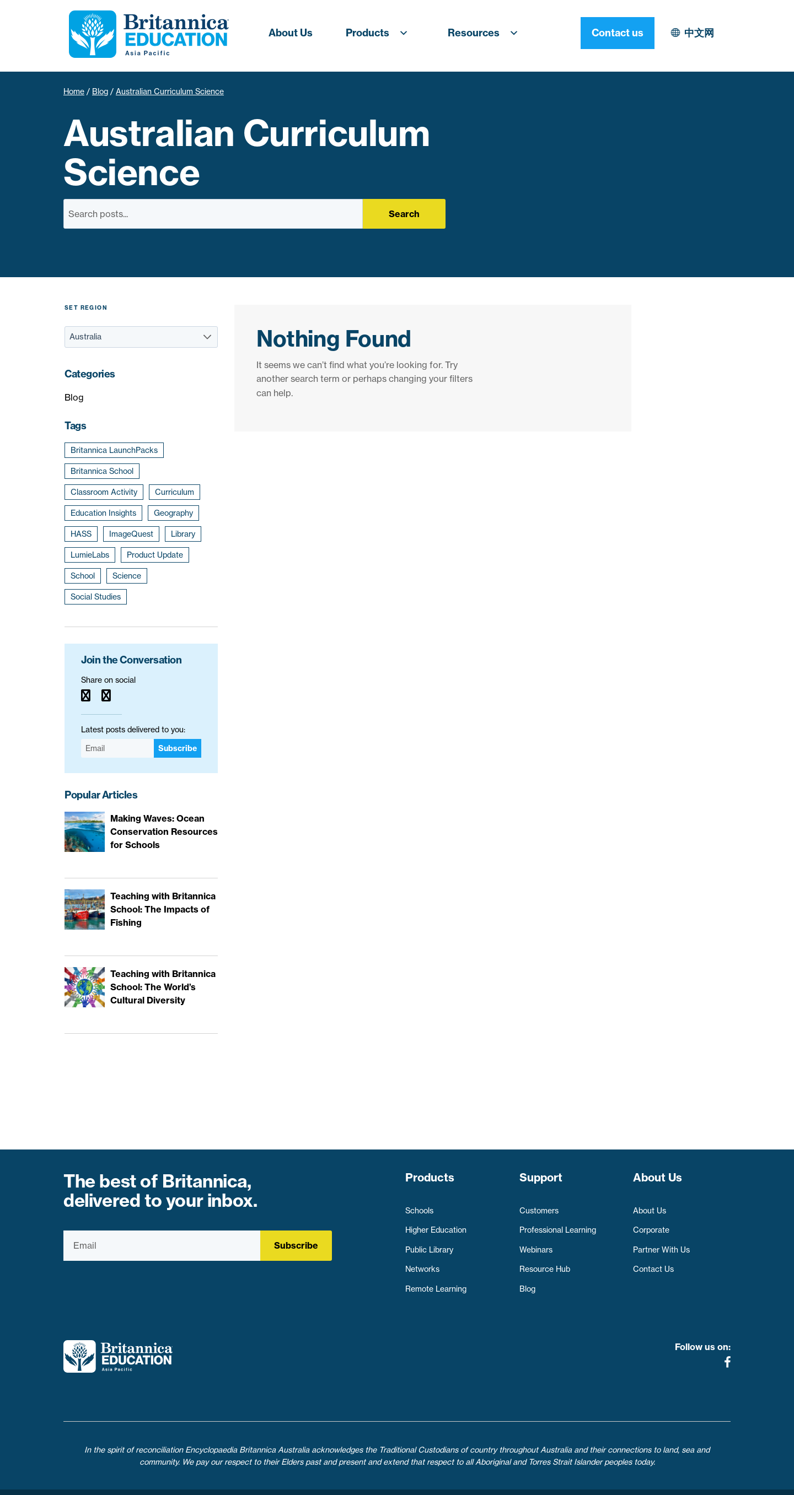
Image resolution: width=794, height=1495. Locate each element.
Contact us (694, 32)
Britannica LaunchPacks (114, 450)
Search (404, 213)
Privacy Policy (335, 1480)
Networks (422, 1264)
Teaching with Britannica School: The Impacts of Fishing (163, 909)
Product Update (155, 555)
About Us (291, 32)
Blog (100, 91)
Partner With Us (661, 1244)
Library (183, 534)
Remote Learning (435, 1284)
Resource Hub (544, 1264)
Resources (486, 33)
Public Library (429, 1244)
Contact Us (653, 1264)
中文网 (603, 32)
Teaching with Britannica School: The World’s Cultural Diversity (163, 987)
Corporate (651, 1225)
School (83, 576)
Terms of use (401, 1480)
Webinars (535, 1244)
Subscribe (177, 748)
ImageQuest (131, 534)
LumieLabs (90, 555)
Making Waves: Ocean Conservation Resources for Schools (164, 831)
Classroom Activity (104, 492)
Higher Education (435, 1225)
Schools (419, 1205)
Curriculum (174, 492)
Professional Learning (557, 1225)
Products (380, 33)
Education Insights (103, 513)
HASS (81, 534)
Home (73, 91)
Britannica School (102, 471)
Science (126, 576)
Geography (173, 513)
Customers (539, 1205)
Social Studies (96, 597)
